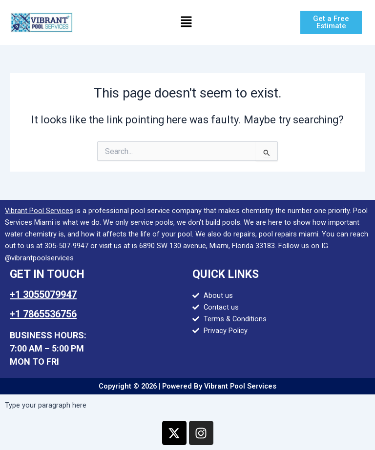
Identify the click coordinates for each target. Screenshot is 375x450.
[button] (186, 22)
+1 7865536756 (43, 314)
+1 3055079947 (43, 294)
